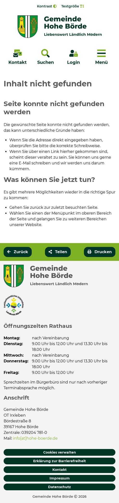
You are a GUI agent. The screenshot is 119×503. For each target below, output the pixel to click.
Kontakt (59, 469)
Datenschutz (59, 487)
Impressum (60, 478)
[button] (58, 252)
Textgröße (72, 6)
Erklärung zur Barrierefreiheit (59, 461)
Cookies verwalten (59, 452)
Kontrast (46, 6)
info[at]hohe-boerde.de (35, 438)
